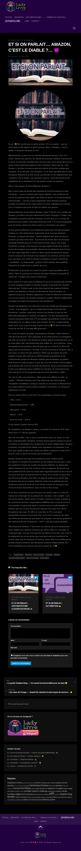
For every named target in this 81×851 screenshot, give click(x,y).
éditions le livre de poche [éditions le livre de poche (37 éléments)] (32, 800)
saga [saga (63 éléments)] (18, 794)
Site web (14, 648)
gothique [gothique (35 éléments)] (59, 786)
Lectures (49, 555)
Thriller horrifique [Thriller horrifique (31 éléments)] (21, 797)
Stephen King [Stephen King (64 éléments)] (66, 794)
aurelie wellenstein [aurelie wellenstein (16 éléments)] (27, 783)
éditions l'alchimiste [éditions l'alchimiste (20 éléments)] (17, 800)
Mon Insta (19, 17)
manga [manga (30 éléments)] (70, 788)
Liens (27, 21)
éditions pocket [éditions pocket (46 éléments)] (48, 800)
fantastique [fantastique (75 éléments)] (35, 785)
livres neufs (44, 558)
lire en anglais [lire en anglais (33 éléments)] (58, 788)
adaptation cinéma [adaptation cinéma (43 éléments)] (14, 783)
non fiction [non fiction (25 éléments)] (10, 791)
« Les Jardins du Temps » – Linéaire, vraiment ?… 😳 (26, 756)
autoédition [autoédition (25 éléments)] (37, 783)
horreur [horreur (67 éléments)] (17, 788)
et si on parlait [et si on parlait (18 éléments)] (25, 785)
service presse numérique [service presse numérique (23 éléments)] (41, 794)
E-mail (44, 640)
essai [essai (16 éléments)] (19, 785)
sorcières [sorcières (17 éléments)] (57, 794)
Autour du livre (12, 21)
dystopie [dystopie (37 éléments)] (10, 786)
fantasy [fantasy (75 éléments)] (45, 785)
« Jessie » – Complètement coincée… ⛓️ (22, 766)
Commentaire (16, 626)
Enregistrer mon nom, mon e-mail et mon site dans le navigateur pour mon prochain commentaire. (39, 657)
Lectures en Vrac (34, 17)
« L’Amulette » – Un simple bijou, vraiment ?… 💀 (25, 763)
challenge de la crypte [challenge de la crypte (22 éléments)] (48, 783)
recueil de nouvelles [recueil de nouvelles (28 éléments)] (54, 791)
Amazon (28, 555)
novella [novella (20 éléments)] (16, 791)
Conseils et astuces (55, 17)
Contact (35, 21)
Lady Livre (14, 56)
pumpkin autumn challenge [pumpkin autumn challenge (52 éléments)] (35, 791)
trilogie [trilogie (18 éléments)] (43, 797)
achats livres (18, 555)
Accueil (8, 17)
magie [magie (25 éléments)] (65, 788)
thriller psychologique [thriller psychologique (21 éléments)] (33, 797)
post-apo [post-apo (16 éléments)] (21, 791)
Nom (13, 640)
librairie (57, 555)
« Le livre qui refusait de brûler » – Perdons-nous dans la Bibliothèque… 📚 (33, 753)
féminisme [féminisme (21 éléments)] (52, 785)
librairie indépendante (17, 558)
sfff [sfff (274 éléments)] (51, 794)
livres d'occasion (32, 558)
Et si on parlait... (28, 40)
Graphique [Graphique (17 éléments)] (65, 785)
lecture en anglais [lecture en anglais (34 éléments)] (46, 788)
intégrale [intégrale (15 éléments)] (33, 788)
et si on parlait (39, 555)
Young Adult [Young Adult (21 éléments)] (48, 797)
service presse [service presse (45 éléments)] (26, 794)
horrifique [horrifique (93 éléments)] (26, 788)
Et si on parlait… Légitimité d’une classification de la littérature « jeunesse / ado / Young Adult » (23, 609)
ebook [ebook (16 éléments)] (16, 785)
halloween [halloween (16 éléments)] (10, 788)
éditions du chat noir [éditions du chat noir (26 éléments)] (60, 797)
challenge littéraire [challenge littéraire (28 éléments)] (61, 783)
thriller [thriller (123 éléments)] (11, 796)
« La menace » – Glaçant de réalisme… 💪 (23, 759)
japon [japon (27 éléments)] (38, 788)
